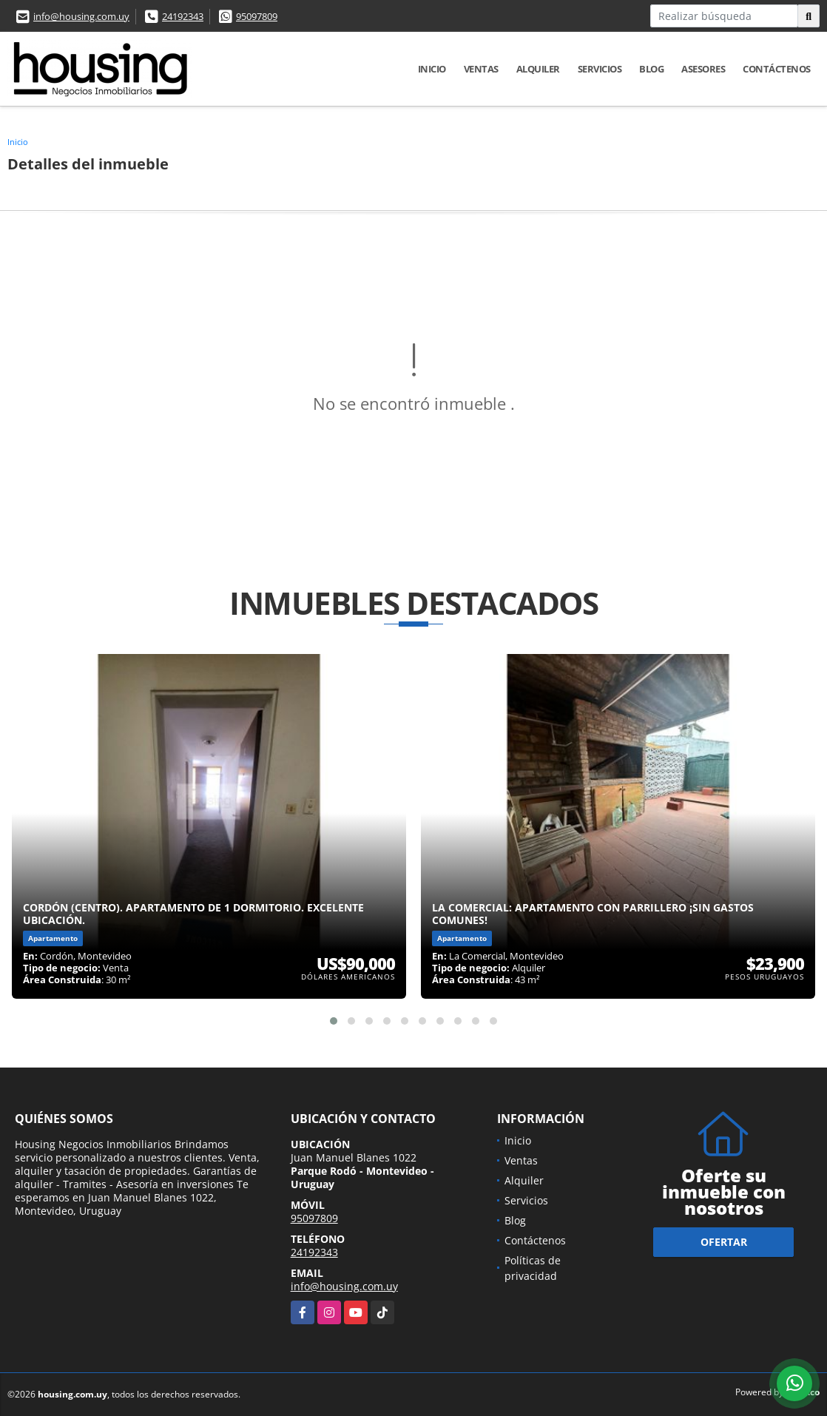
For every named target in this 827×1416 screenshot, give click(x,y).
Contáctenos (777, 68)
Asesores (703, 68)
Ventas (481, 68)
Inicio (432, 68)
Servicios (600, 68)
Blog (651, 68)
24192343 (182, 16)
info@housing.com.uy (81, 16)
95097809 (256, 16)
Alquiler (538, 68)
